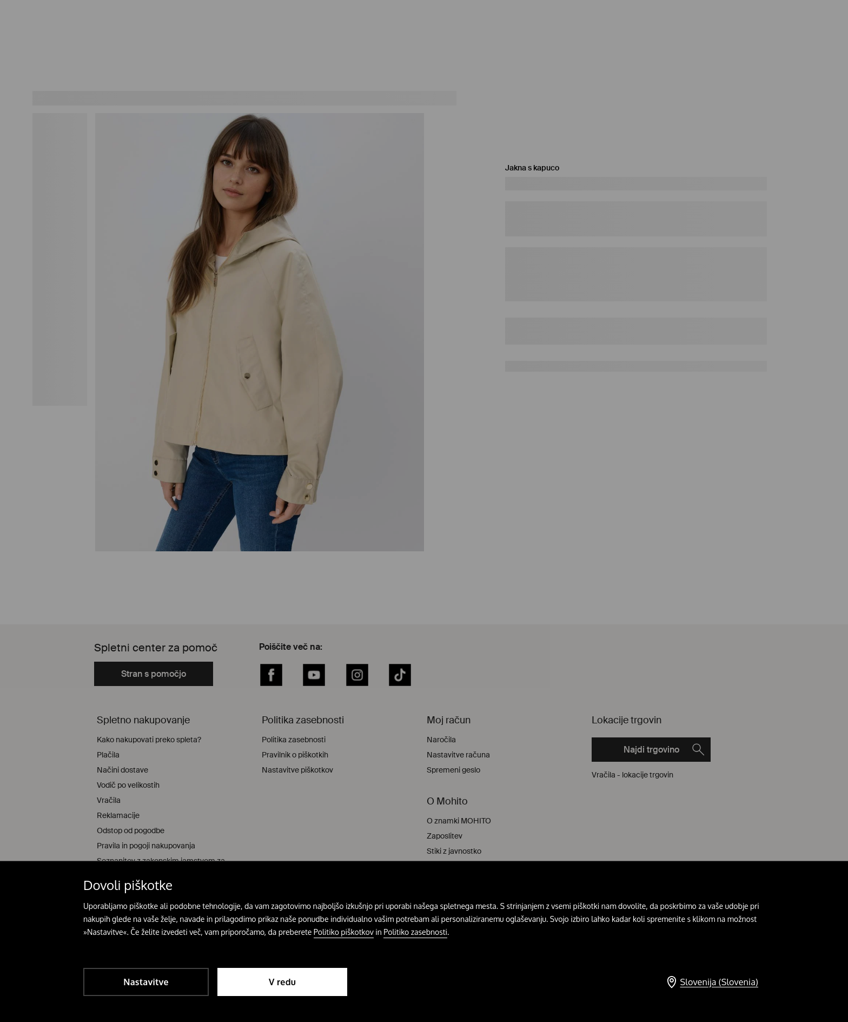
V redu (282, 982)
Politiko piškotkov (344, 932)
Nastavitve (145, 982)
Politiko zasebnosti (415, 932)
